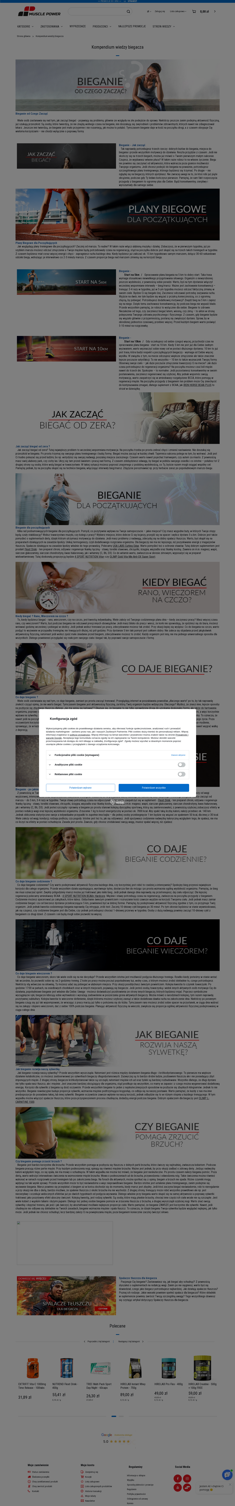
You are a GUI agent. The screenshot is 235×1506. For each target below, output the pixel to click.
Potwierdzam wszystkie (154, 787)
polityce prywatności (80, 734)
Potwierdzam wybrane (80, 787)
